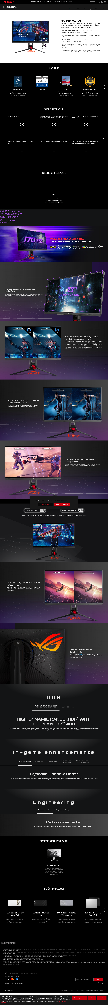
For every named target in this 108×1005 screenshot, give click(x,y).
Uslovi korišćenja (75, 990)
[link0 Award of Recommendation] (18, 86)
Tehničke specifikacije (82, 9)
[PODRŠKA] (73, 2)
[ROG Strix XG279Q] (34, 973)
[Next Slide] (104, 87)
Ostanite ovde (45, 504)
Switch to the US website (62, 504)
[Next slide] (104, 910)
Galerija (96, 9)
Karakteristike (72, 9)
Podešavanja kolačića (79, 998)
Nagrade (91, 9)
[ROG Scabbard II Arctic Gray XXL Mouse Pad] (67, 906)
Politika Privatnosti (64, 990)
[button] (31, 2)
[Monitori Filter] (24, 973)
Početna (13, 983)
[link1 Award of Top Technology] (42, 84)
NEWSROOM (20, 983)
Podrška (102, 9)
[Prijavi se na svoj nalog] (102, 2)
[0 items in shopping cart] (105, 2)
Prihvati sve (102, 998)
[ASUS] (92, 2)
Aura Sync (81, 654)
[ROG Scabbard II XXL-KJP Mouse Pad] (15, 906)
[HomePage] (6, 973)
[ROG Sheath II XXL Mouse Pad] (41, 906)
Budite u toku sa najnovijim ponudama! (85, 977)
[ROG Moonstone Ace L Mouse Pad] (93, 906)
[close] (76, 498)
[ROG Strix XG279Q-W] (54, 857)
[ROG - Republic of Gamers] (8, 2)
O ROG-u (7, 983)
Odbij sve (91, 998)
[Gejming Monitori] (14, 973)
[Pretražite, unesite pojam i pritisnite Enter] (99, 2)
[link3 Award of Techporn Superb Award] (90, 86)
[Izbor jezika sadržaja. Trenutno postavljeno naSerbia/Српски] (9, 990)
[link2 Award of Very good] (66, 86)
